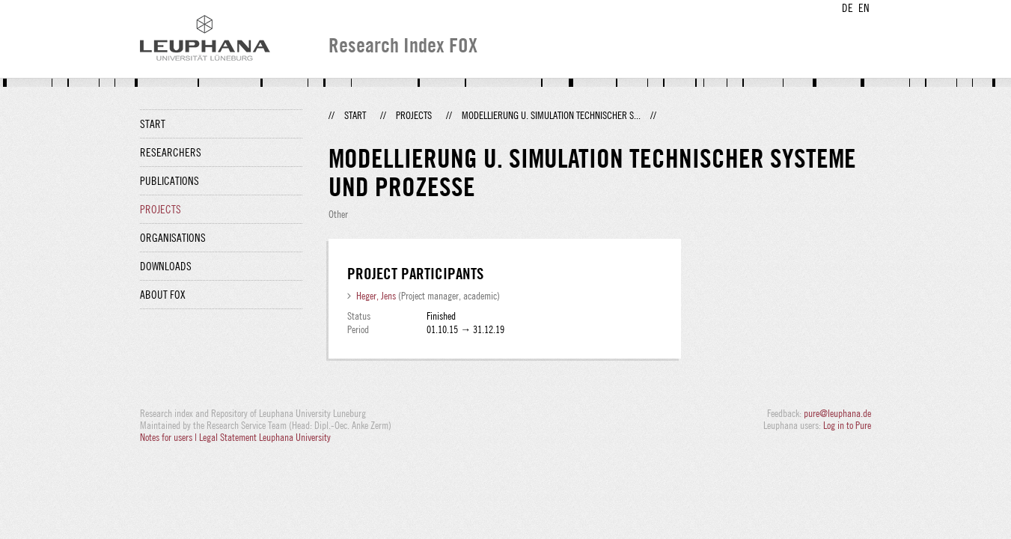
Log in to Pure (847, 425)
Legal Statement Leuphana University (265, 437)
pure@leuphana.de (837, 413)
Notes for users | (169, 437)
